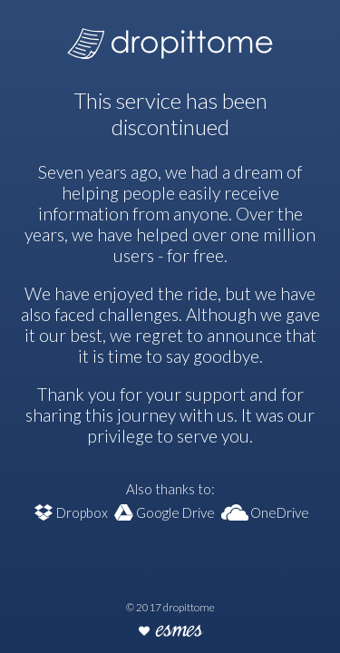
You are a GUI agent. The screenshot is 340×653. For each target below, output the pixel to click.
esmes (179, 632)
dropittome (170, 38)
